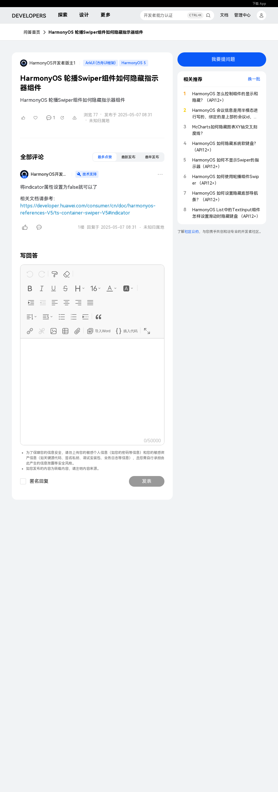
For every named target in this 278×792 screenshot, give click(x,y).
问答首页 (32, 32)
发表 (146, 481)
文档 (224, 15)
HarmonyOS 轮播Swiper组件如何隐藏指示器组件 (96, 32)
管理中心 (242, 15)
